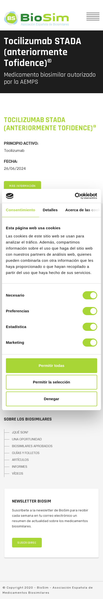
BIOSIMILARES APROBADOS (32, 446)
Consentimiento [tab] (20, 210)
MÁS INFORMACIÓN (22, 186)
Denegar (51, 399)
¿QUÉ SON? (20, 432)
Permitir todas (52, 365)
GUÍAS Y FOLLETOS (26, 453)
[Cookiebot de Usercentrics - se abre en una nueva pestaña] (75, 196)
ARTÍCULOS (20, 460)
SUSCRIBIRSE (26, 543)
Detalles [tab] (50, 210)
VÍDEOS (17, 473)
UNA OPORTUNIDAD (27, 439)
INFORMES (19, 466)
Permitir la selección (51, 382)
